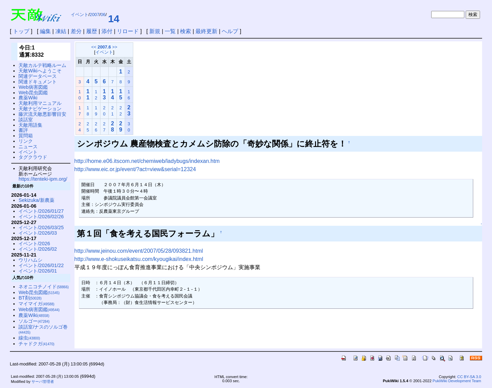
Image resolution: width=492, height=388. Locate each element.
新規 (154, 31)
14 (113, 18)
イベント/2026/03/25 (41, 227)
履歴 (91, 31)
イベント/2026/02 (37, 249)
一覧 (170, 31)
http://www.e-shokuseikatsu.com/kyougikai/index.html (138, 259)
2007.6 (104, 47)
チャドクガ (36, 343)
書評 (23, 130)
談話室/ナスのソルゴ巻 (43, 329)
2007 (94, 14)
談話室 (25, 119)
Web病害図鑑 (32, 87)
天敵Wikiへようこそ (39, 70)
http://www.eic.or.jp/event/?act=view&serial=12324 (135, 169)
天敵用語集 (30, 125)
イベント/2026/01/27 (41, 211)
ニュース (28, 146)
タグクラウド (32, 157)
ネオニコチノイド (43, 286)
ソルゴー (34, 321)
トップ (21, 31)
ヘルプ (230, 31)
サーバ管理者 (42, 381)
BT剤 (29, 298)
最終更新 (206, 31)
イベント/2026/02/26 (41, 216)
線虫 (29, 338)
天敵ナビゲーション (40, 108)
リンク (25, 141)
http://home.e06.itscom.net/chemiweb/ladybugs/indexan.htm (147, 161)
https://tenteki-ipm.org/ (42, 179)
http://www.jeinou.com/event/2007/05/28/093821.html (138, 251)
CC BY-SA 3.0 (469, 377)
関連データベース (37, 76)
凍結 (60, 31)
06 (102, 14)
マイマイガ (36, 303)
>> (114, 47)
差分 (76, 31)
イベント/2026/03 (37, 233)
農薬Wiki (27, 97)
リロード (128, 31)
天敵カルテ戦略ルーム (42, 65)
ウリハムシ (30, 260)
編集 (45, 31)
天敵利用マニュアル (40, 103)
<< (93, 47)
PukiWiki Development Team (457, 381)
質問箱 (25, 135)
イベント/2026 (34, 243)
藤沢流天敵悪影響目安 (42, 114)
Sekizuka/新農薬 (36, 200)
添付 (106, 31)
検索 (185, 31)
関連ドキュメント (37, 81)
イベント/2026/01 (37, 271)
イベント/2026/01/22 (41, 265)
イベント (79, 14)
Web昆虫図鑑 (32, 92)
